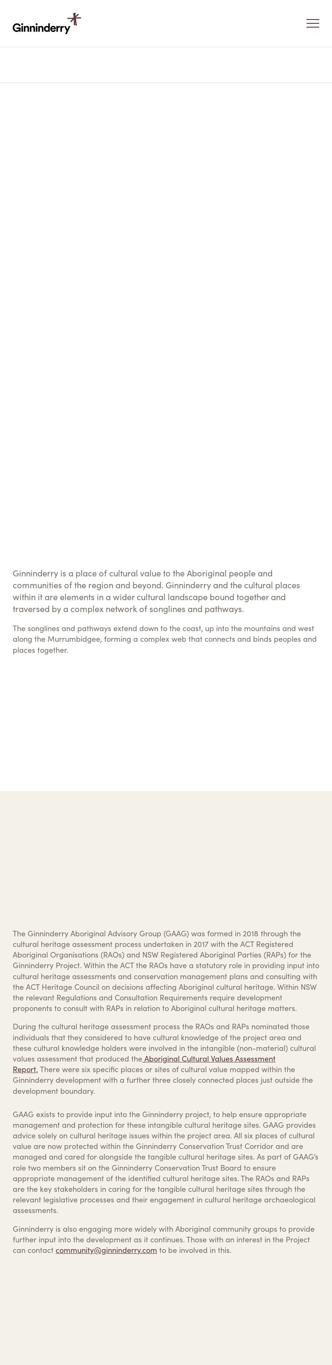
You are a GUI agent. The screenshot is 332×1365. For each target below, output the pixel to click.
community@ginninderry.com (106, 1249)
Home (22, 65)
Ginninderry (49, 23)
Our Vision (57, 65)
